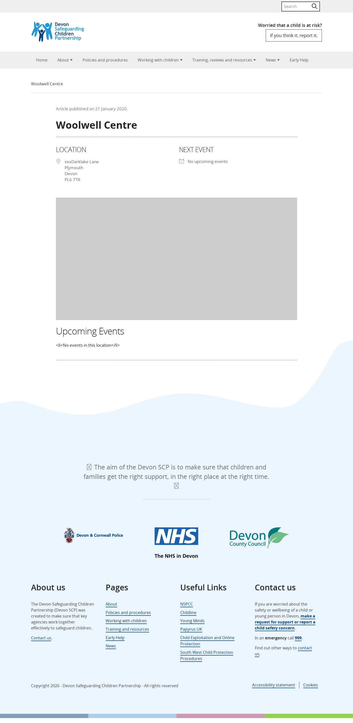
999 (298, 638)
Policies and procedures (105, 60)
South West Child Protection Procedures (206, 656)
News (271, 60)
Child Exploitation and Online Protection (207, 641)
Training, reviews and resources (222, 60)
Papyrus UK (191, 629)
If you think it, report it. (294, 35)
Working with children (158, 60)
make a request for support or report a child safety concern (285, 622)
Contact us (41, 638)
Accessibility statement (273, 685)
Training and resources (127, 629)
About (63, 60)
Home (41, 60)
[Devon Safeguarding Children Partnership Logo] (60, 40)
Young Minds (192, 620)
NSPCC (186, 604)
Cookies (310, 685)
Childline (188, 612)
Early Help (299, 60)
